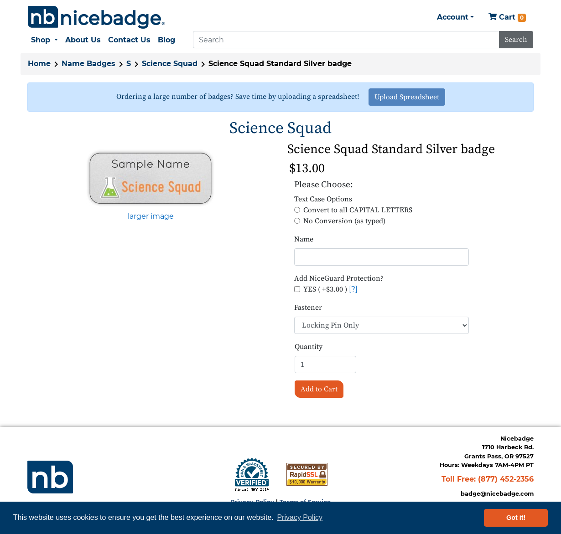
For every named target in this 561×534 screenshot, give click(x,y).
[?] (353, 289)
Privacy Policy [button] (299, 517)
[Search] (346, 39)
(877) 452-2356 (506, 479)
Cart (507, 17)
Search (516, 39)
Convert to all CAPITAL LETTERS (357, 210)
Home (39, 63)
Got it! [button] (515, 517)
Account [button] (452, 17)
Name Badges (88, 63)
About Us (83, 40)
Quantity (308, 346)
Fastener (308, 307)
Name (303, 239)
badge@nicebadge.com (497, 493)
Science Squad (169, 63)
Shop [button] (41, 40)
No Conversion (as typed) (344, 221)
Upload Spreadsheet (406, 97)
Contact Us (129, 40)
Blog (166, 40)
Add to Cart (319, 389)
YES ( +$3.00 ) (325, 289)
